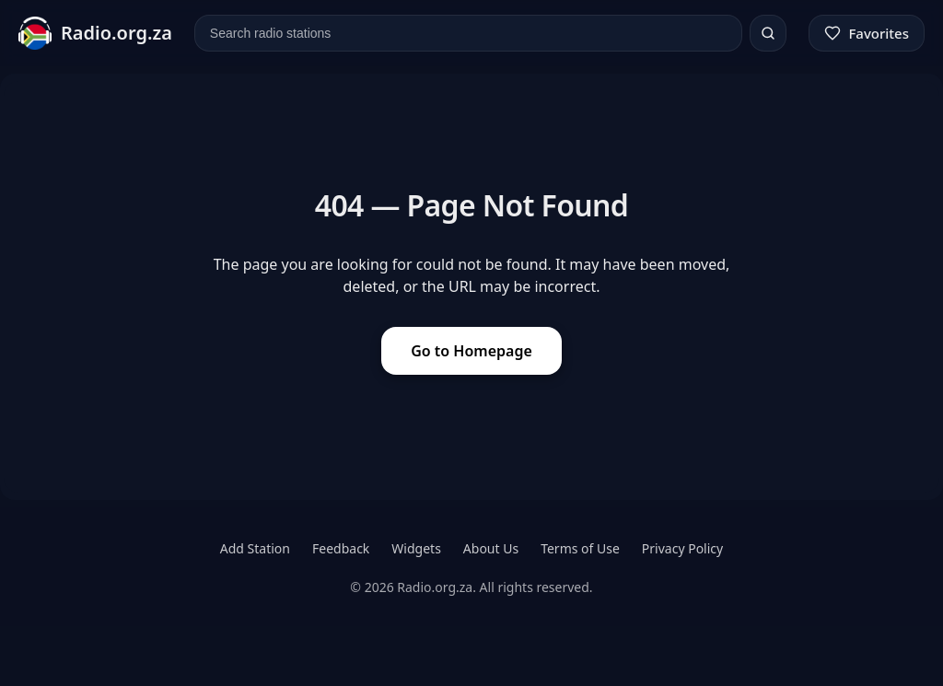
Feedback (340, 548)
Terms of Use (580, 548)
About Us (490, 548)
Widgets (416, 548)
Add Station (255, 548)
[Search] (768, 33)
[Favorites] (867, 33)
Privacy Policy (682, 548)
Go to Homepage (471, 351)
